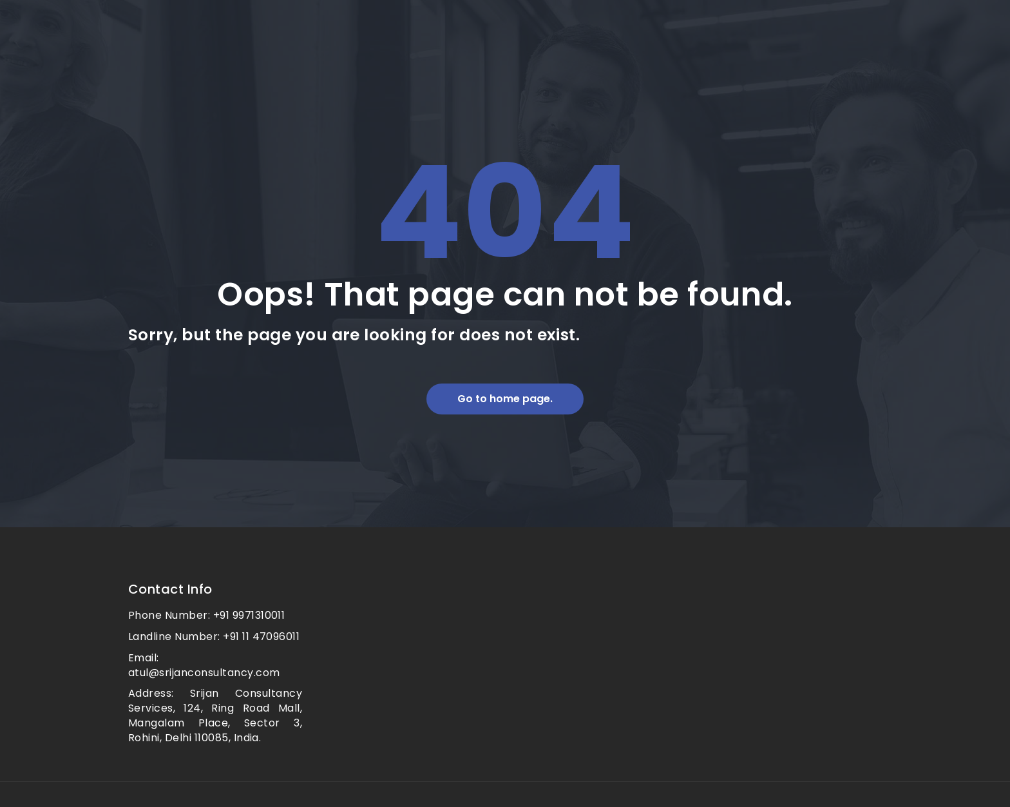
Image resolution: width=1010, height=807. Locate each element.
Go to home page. (505, 398)
